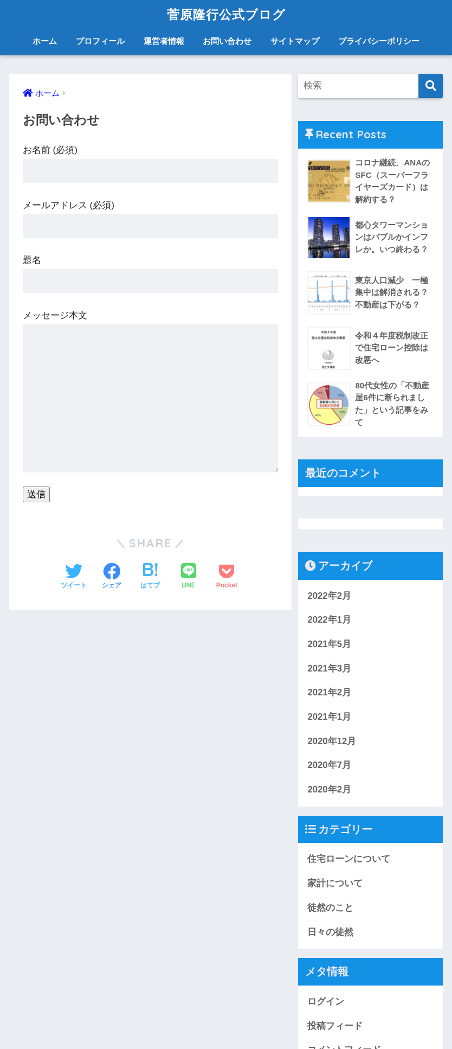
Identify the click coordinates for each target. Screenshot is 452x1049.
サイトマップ (294, 41)
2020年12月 (331, 741)
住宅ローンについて (348, 859)
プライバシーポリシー (378, 41)
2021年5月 (329, 644)
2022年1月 (329, 620)
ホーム (45, 41)
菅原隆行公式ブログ (226, 14)
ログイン (325, 1001)
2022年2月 (329, 596)
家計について (335, 883)
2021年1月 (329, 717)
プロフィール (100, 41)
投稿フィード (335, 1026)
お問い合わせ (227, 41)
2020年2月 (329, 789)
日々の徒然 (330, 932)
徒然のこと (330, 908)
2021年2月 (329, 692)
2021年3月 (329, 668)
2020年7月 (329, 765)
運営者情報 (164, 41)
